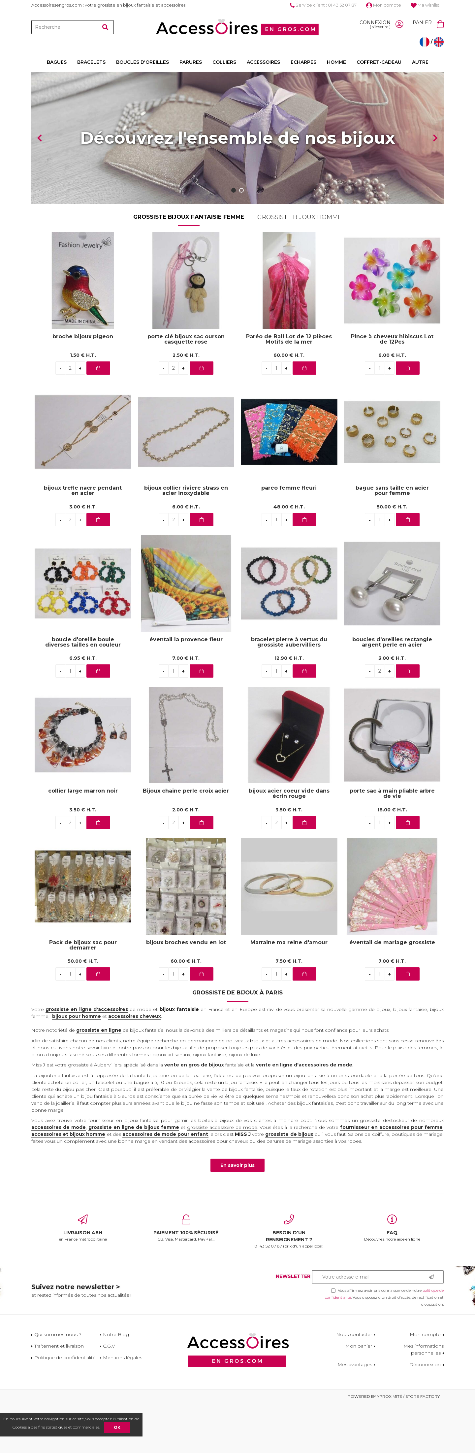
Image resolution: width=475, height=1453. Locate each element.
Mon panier (358, 1395)
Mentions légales (122, 1407)
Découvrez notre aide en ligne (392, 1277)
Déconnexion (425, 1414)
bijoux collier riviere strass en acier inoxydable (186, 540)
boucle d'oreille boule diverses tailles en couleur (83, 692)
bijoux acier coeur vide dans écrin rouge (289, 843)
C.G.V (109, 1395)
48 (289, 556)
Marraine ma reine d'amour (289, 992)
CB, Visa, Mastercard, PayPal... (186, 1277)
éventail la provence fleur (186, 689)
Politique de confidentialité (65, 1407)
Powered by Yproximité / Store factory (394, 1445)
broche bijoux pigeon (82, 386)
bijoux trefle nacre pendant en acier (83, 540)
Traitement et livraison (59, 1395)
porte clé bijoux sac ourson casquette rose (186, 389)
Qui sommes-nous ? (57, 1384)
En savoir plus (237, 1215)
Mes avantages (354, 1414)
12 (289, 708)
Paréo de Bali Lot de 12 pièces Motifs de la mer (289, 389)
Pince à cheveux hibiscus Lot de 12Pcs (392, 389)
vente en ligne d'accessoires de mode (304, 1114)
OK (117, 1427)
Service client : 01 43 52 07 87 (323, 5)
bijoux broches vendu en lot (186, 992)
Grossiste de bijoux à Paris (237, 1042)
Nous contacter (354, 1384)
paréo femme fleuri (289, 537)
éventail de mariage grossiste (392, 992)
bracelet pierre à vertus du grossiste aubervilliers (289, 692)
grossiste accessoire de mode (222, 1177)
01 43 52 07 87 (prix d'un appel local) (289, 1281)
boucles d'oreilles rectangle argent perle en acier (392, 692)
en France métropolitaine (83, 1277)
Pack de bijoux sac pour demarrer (83, 994)
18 (392, 859)
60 (288, 405)
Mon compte (383, 5)
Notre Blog (116, 1384)
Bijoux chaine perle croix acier (186, 840)
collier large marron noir (83, 840)
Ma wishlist (425, 5)
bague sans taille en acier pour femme (392, 540)
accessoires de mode (58, 1177)
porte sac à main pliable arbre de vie (392, 843)
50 (392, 556)
